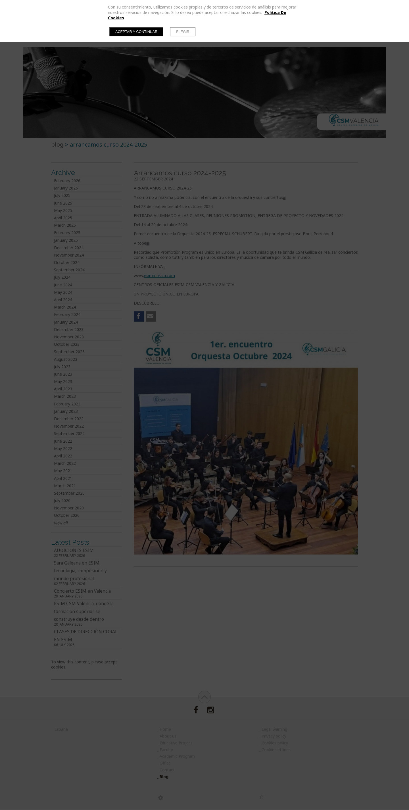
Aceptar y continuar (136, 32)
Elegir (182, 32)
